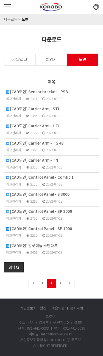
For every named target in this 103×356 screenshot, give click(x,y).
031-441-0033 (38, 329)
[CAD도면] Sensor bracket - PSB (37, 92)
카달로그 (19, 59)
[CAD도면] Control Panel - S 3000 (37, 194)
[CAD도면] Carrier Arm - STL (33, 109)
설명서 (51, 59)
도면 (82, 59)
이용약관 (58, 309)
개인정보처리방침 (33, 309)
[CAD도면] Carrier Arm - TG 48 (34, 143)
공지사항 (76, 309)
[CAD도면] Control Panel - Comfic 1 (40, 177)
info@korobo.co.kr (56, 334)
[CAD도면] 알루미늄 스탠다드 (32, 246)
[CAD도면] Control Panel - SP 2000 (39, 211)
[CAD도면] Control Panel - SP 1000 (39, 229)
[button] (14, 267)
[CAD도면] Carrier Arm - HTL (33, 126)
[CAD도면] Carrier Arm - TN (32, 160)
